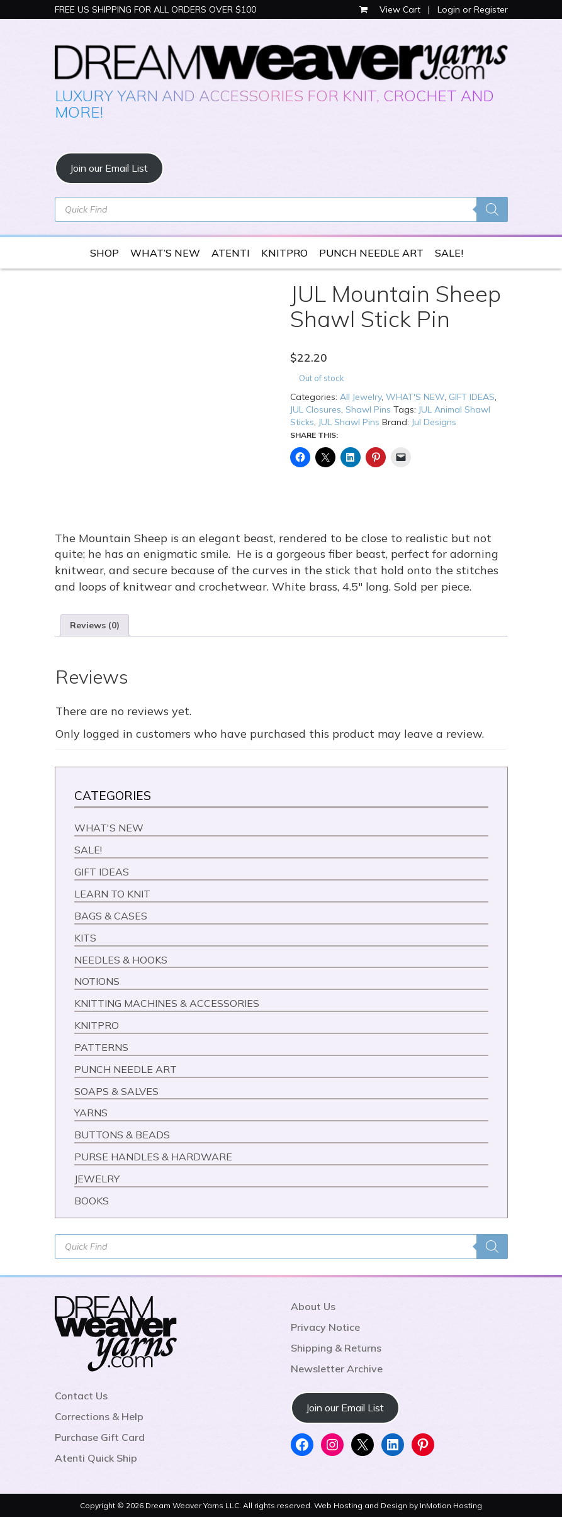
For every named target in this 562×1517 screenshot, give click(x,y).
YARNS (91, 1112)
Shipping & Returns (336, 1348)
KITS (85, 937)
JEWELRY (97, 1178)
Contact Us (81, 1395)
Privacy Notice (325, 1327)
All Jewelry (360, 397)
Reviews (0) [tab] (95, 625)
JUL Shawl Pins (348, 422)
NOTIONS (97, 981)
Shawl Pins (368, 409)
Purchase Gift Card (100, 1437)
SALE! (449, 253)
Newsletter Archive (337, 1368)
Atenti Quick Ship (96, 1458)
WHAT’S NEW (165, 253)
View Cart (391, 9)
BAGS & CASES (110, 915)
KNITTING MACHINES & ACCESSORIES (166, 1003)
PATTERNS (101, 1047)
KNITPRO (284, 253)
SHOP (104, 253)
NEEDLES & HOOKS (120, 959)
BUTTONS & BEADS (122, 1134)
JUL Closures (315, 409)
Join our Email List (109, 168)
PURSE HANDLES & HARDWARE (153, 1156)
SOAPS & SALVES (116, 1091)
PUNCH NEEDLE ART (371, 253)
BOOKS (91, 1200)
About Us (313, 1306)
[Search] (492, 209)
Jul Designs (434, 422)
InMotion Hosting (451, 1505)
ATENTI (230, 253)
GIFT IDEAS (472, 397)
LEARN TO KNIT (112, 893)
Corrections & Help (99, 1416)
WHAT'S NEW (415, 397)
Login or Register (472, 9)
